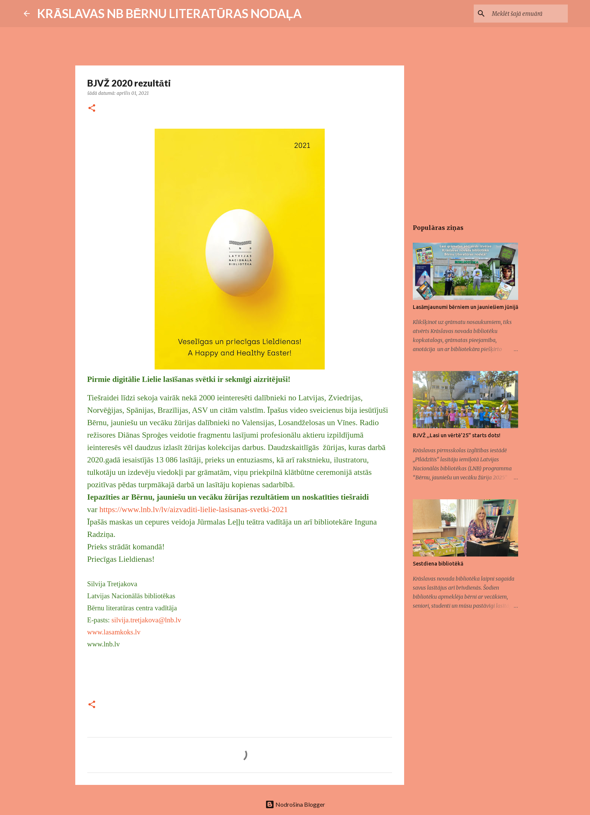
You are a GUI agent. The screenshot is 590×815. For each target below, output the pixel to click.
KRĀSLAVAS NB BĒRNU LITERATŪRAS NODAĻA (169, 13)
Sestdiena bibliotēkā (438, 564)
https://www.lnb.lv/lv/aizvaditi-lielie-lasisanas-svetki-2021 (193, 509)
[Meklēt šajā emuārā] (528, 14)
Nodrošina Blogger (295, 804)
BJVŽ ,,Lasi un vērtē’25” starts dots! (456, 435)
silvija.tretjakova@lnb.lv (146, 620)
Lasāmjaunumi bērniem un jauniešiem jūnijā (465, 307)
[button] (91, 108)
